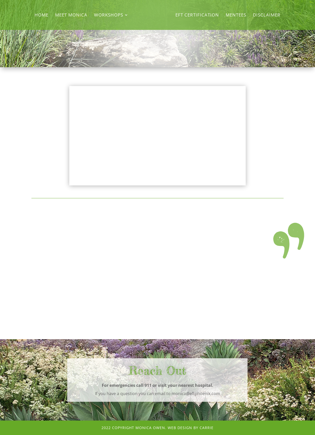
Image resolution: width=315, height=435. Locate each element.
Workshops (108, 15)
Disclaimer (266, 15)
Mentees (236, 15)
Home (41, 15)
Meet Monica (71, 15)
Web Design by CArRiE (191, 427)
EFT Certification (197, 15)
